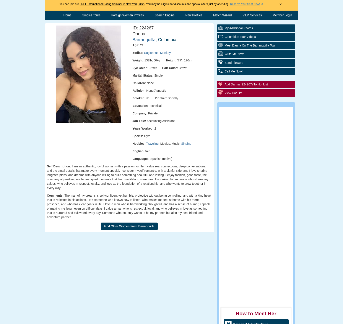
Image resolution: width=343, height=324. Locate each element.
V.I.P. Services (252, 15)
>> (247, 4)
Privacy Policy (203, 318)
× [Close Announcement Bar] (280, 4)
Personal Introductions (251, 130)
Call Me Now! (234, 71)
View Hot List (233, 93)
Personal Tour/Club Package (255, 141)
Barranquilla (144, 39)
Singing (186, 143)
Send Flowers (234, 62)
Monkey (165, 53)
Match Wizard (222, 15)
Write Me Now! (235, 54)
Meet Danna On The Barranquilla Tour (250, 45)
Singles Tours (91, 15)
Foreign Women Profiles (127, 15)
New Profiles (193, 15)
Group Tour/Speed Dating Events (258, 165)
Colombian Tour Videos (240, 36)
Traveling (152, 143)
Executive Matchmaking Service (258, 177)
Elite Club (240, 153)
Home (67, 15)
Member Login (282, 15)
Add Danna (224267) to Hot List (246, 84)
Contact (135, 318)
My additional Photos (239, 28)
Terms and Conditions (167, 318)
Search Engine (165, 15)
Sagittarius (151, 53)
